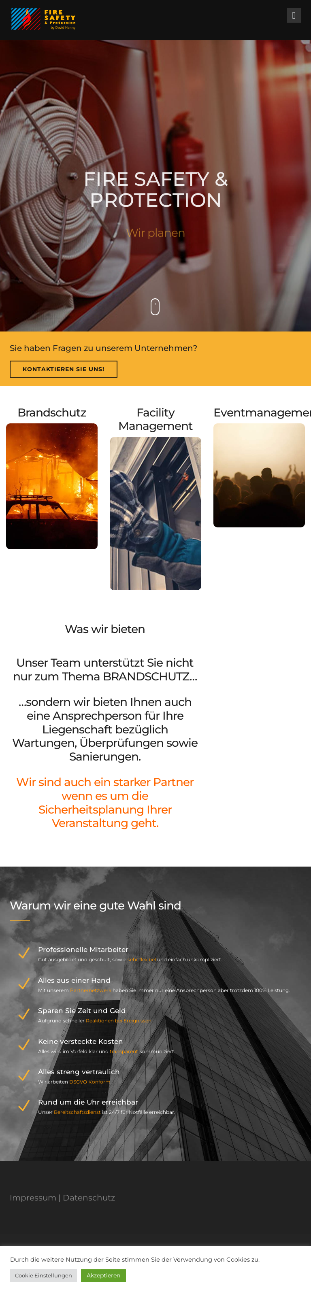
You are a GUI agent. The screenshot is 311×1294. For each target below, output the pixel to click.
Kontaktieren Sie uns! (63, 369)
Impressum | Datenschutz (62, 1198)
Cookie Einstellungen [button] (43, 1275)
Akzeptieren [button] (103, 1275)
